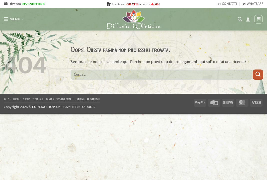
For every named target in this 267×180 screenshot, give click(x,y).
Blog (17, 99)
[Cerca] (240, 19)
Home (7, 99)
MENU (14, 19)
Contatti (38, 99)
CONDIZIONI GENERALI (87, 99)
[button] (247, 19)
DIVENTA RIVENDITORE (58, 99)
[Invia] (258, 75)
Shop (26, 99)
